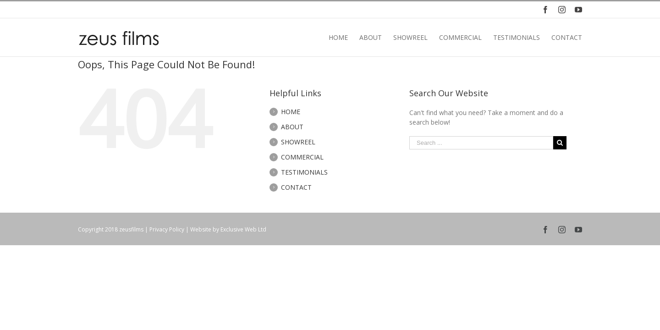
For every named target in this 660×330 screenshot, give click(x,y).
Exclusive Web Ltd (243, 229)
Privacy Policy (166, 229)
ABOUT (292, 126)
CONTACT (296, 187)
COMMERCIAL (302, 157)
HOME (290, 111)
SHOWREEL (298, 142)
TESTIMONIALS (304, 172)
